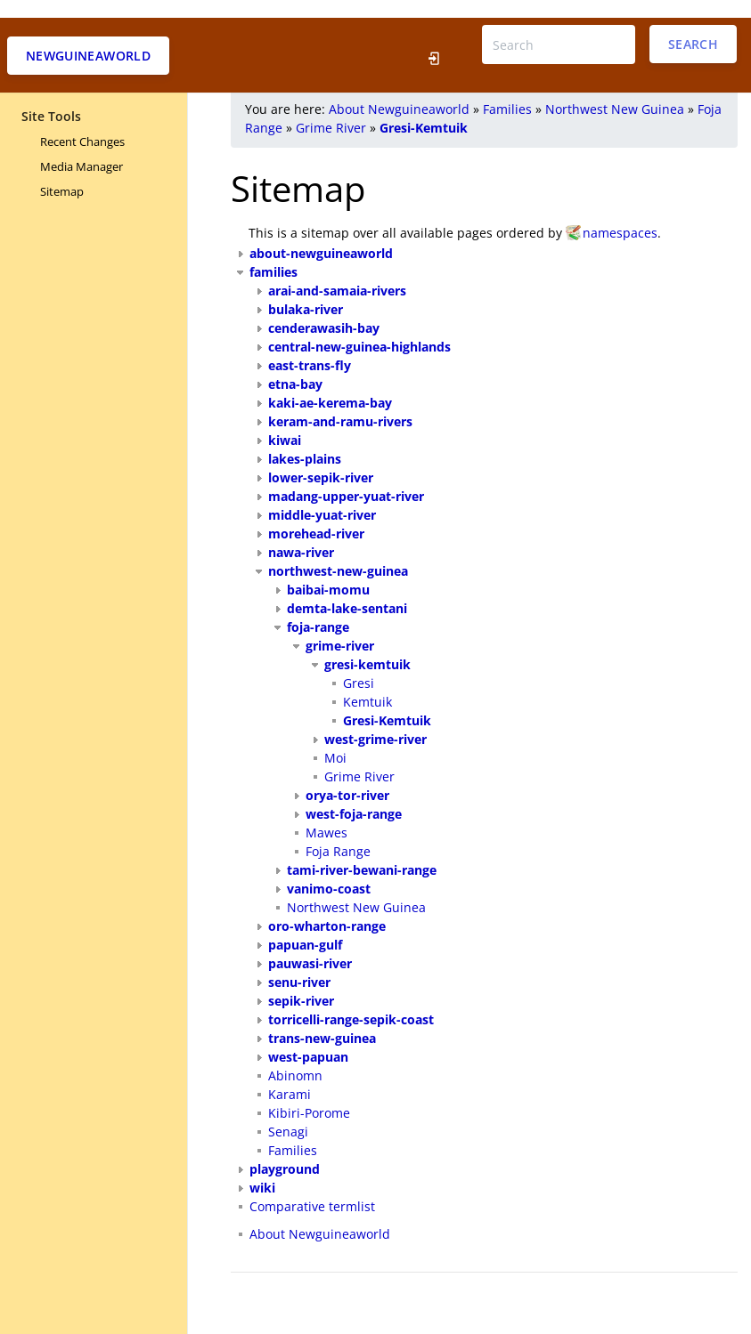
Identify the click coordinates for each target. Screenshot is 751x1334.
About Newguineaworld (399, 91)
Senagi (288, 1113)
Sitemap (62, 174)
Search (693, 26)
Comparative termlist (312, 1188)
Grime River (331, 109)
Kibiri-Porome (309, 1095)
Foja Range (338, 833)
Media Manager (81, 149)
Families (507, 91)
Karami (289, 1076)
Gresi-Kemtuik (424, 109)
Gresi (358, 665)
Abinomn (295, 1057)
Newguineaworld (88, 37)
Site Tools (51, 98)
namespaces (620, 214)
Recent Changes (82, 124)
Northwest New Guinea (614, 91)
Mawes (326, 814)
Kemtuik (367, 683)
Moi (335, 740)
